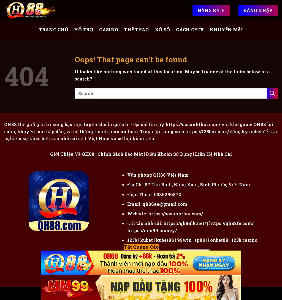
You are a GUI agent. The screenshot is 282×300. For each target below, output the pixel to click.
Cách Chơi (190, 29)
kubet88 (165, 240)
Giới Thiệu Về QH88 (72, 154)
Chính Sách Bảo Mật (120, 154)
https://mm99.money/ (152, 230)
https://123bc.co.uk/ (207, 131)
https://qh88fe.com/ (231, 223)
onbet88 (219, 240)
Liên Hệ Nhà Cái (213, 154)
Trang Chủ (53, 29)
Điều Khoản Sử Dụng (169, 154)
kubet (146, 240)
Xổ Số (162, 29)
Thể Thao (136, 29)
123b (132, 240)
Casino (108, 29)
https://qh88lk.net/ (184, 223)
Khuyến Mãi (226, 29)
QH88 (259, 124)
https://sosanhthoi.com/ (175, 213)
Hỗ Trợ (83, 29)
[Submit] (272, 93)
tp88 (200, 240)
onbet (255, 131)
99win (184, 240)
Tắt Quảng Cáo (141, 247)
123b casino (244, 240)
